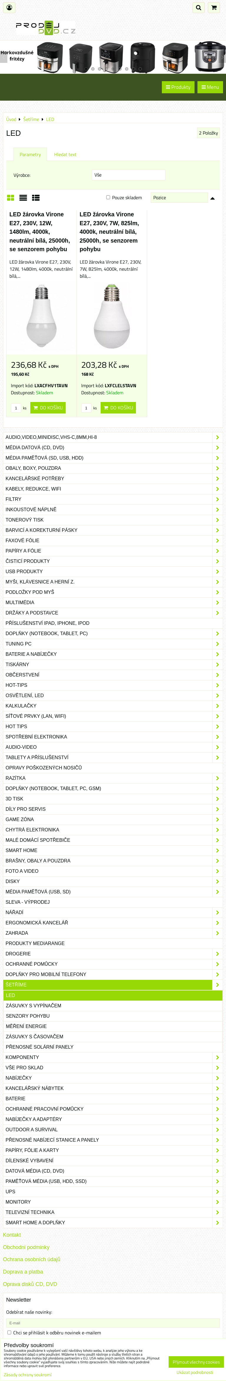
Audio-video (114, 747)
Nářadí (114, 913)
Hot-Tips (114, 685)
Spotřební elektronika (114, 737)
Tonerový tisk (114, 520)
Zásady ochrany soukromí (27, 1374)
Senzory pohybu (28, 1016)
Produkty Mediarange (35, 943)
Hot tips (114, 727)
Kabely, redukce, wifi (114, 489)
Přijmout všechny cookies (196, 1362)
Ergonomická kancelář (114, 923)
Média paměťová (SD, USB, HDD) (114, 458)
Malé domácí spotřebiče (114, 840)
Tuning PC (114, 644)
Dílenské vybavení (114, 1161)
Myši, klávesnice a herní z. (114, 582)
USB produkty (114, 572)
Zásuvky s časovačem (34, 1036)
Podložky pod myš (114, 592)
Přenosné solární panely (40, 1047)
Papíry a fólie (114, 551)
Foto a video (114, 871)
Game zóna (114, 820)
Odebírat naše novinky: (29, 1311)
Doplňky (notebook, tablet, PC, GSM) (114, 789)
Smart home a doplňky (114, 1223)
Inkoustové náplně (114, 510)
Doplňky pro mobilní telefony (114, 975)
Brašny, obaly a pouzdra (114, 861)
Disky (114, 882)
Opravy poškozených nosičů (44, 767)
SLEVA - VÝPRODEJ (28, 902)
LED (10, 995)
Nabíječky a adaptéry (114, 1119)
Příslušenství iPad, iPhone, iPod (47, 623)
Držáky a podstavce (114, 613)
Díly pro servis (114, 809)
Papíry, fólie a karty (114, 1150)
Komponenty (114, 1057)
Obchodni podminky (26, 1247)
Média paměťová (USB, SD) (114, 892)
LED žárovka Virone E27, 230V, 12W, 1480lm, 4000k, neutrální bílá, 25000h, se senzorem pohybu (39, 231)
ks (18, 408)
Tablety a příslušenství (114, 758)
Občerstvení (114, 675)
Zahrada (114, 933)
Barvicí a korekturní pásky (114, 530)
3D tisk (114, 799)
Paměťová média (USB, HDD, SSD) (114, 1181)
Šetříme (114, 985)
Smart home (114, 851)
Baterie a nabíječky (114, 654)
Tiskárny (114, 665)
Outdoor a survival (114, 1130)
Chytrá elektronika (114, 830)
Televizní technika (114, 1212)
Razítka (114, 778)
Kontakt (12, 1235)
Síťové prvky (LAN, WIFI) (114, 716)
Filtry (114, 499)
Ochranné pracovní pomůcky (114, 1109)
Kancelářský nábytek (114, 1088)
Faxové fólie (114, 541)
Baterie (114, 1099)
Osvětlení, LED (114, 696)
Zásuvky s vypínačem (33, 1005)
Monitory (114, 1202)
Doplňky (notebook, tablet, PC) (114, 634)
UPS (114, 1192)
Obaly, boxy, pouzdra (114, 468)
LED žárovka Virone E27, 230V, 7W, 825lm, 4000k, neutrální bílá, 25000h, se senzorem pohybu (109, 231)
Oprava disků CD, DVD (30, 1284)
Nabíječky (114, 1078)
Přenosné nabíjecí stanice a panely (114, 1140)
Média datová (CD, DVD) (114, 448)
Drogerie (114, 954)
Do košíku (48, 407)
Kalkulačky (114, 706)
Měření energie (26, 1026)
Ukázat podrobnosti (195, 1372)
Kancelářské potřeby (114, 479)
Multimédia (114, 603)
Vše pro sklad (114, 1068)
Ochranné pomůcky (114, 964)
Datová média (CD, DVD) (114, 1171)
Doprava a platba (23, 1272)
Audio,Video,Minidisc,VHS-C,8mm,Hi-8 (114, 437)
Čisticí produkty (114, 561)
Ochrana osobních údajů (31, 1259)
